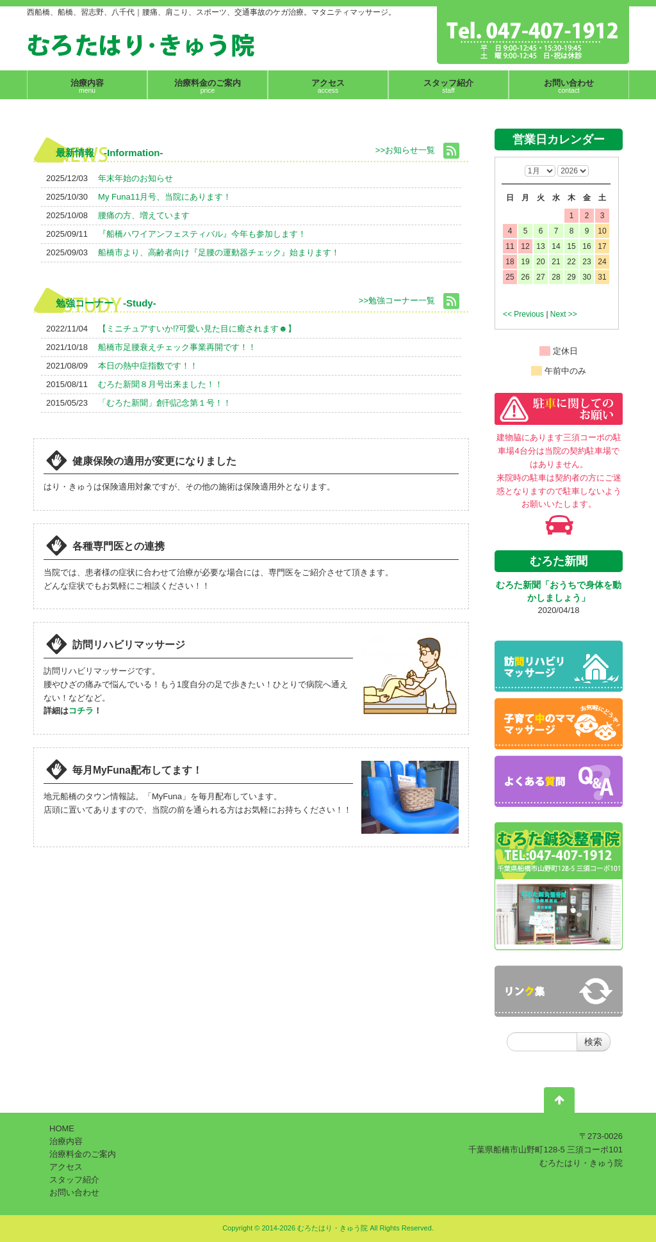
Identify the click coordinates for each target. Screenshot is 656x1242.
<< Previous (523, 314)
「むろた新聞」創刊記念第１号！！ (164, 403)
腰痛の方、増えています (144, 215)
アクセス (66, 1167)
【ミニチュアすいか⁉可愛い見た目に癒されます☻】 (197, 328)
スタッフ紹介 (74, 1179)
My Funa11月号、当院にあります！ (164, 197)
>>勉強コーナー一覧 (397, 300)
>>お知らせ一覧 (405, 150)
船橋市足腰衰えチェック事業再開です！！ (177, 347)
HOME (61, 1128)
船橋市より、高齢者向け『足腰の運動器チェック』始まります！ (219, 252)
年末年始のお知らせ (135, 178)
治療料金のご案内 (82, 1154)
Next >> (563, 314)
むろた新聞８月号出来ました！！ (160, 384)
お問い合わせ (74, 1192)
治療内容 (66, 1141)
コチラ (81, 710)
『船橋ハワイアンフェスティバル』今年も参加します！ (202, 234)
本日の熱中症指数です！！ (148, 365)
